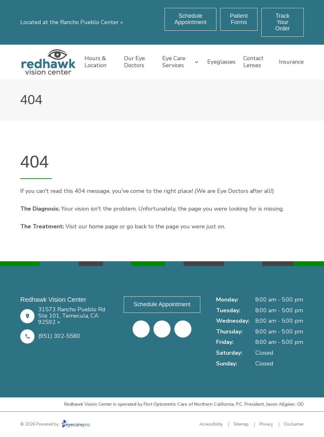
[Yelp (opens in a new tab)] (162, 329)
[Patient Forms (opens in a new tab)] (239, 19)
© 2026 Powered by (55, 424)
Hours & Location (95, 61)
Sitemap (241, 424)
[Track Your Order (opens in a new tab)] (282, 22)
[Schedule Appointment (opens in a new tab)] (190, 19)
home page (103, 226)
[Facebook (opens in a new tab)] (141, 329)
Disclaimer (294, 424)
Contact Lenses (253, 61)
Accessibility (211, 424)
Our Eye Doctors (134, 61)
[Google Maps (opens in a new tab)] (182, 329)
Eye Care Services (173, 61)
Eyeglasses (221, 62)
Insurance (291, 62)
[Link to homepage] (48, 62)
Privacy (266, 424)
